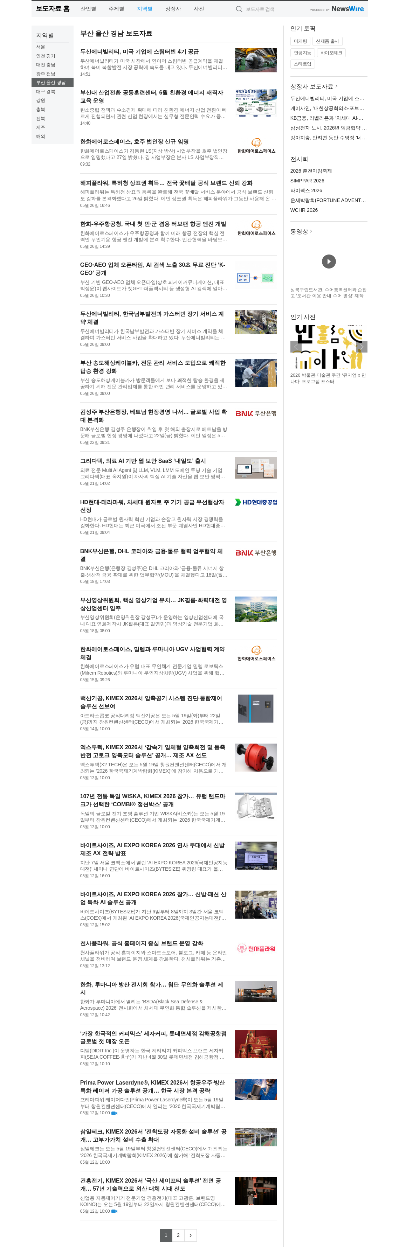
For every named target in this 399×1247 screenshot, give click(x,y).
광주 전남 (46, 73)
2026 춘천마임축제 (311, 171)
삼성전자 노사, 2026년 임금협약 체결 (331, 128)
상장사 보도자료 (312, 86)
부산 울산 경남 (51, 82)
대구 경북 (46, 91)
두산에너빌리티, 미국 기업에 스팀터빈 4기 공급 (139, 52)
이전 (296, 347)
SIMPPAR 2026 (307, 180)
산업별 (88, 9)
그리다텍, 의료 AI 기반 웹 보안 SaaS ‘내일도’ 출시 (143, 461)
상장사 (173, 9)
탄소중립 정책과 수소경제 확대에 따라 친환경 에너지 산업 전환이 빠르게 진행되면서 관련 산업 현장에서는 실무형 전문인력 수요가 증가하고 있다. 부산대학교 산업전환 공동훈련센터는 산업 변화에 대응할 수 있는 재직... (153, 113)
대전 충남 (46, 64)
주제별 (116, 9)
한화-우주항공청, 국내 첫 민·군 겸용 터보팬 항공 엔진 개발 (153, 224)
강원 (40, 100)
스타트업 (302, 64)
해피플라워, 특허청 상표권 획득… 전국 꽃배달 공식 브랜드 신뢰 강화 (166, 183)
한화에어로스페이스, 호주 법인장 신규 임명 (134, 142)
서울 (40, 46)
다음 (361, 347)
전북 (40, 118)
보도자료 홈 (53, 8)
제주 (40, 127)
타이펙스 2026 (306, 190)
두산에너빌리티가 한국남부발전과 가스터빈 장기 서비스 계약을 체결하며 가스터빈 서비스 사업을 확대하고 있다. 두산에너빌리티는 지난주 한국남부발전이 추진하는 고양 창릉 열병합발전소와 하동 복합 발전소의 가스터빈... (153, 334)
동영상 (299, 231)
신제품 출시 (327, 41)
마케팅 (300, 41)
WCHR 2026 (304, 210)
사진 (199, 9)
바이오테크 (332, 52)
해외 (40, 136)
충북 (40, 109)
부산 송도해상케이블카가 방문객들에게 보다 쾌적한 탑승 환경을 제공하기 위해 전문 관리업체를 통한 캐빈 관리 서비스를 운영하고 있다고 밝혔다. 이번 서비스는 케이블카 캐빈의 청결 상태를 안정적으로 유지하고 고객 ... (153, 383)
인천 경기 (46, 55)
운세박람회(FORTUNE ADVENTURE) (331, 200)
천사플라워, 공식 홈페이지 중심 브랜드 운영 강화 (141, 943)
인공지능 (302, 52)
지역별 (145, 9)
